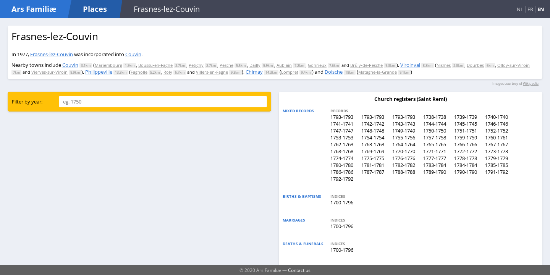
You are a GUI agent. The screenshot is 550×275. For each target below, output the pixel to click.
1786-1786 (341, 171)
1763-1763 (372, 144)
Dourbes (475, 65)
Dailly (254, 65)
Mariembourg (108, 65)
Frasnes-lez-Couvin (51, 54)
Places (95, 9)
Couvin (133, 54)
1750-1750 (434, 130)
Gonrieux (317, 65)
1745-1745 (465, 123)
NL (520, 9)
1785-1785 (496, 165)
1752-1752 (496, 130)
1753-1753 (341, 137)
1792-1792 (341, 178)
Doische (334, 71)
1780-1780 (341, 165)
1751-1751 (465, 130)
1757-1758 (434, 137)
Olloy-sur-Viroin (513, 65)
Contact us (299, 270)
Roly (167, 72)
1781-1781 (372, 165)
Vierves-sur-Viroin (49, 72)
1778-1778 (465, 158)
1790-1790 (465, 171)
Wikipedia (531, 83)
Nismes (444, 65)
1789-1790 (434, 171)
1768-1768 (341, 151)
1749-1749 (403, 130)
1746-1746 (496, 123)
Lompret (289, 72)
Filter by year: (27, 101)
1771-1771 (434, 151)
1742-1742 (372, 123)
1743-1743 (403, 123)
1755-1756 (403, 137)
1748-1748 (372, 130)
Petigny (196, 65)
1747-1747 (341, 130)
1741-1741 (341, 123)
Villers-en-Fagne (212, 72)
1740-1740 (496, 116)
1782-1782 (403, 165)
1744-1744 (434, 123)
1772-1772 (465, 151)
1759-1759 (465, 137)
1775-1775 (372, 158)
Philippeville (98, 71)
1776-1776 (403, 158)
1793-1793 (341, 116)
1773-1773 (496, 151)
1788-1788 (403, 171)
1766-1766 (465, 144)
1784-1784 (465, 165)
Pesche (226, 65)
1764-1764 (403, 144)
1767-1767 (496, 144)
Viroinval (410, 64)
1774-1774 (341, 158)
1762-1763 (341, 144)
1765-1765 (434, 144)
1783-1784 (434, 165)
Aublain (284, 65)
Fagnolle (139, 72)
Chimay (254, 71)
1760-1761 (496, 137)
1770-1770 (403, 151)
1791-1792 (496, 171)
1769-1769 (372, 151)
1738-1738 (434, 116)
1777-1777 (434, 158)
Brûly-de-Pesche (366, 65)
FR (530, 9)
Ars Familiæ (33, 9)
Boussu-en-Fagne (155, 65)
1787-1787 (372, 171)
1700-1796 (341, 202)
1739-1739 (465, 116)
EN (540, 9)
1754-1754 (372, 137)
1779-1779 (496, 158)
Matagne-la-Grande (377, 72)
